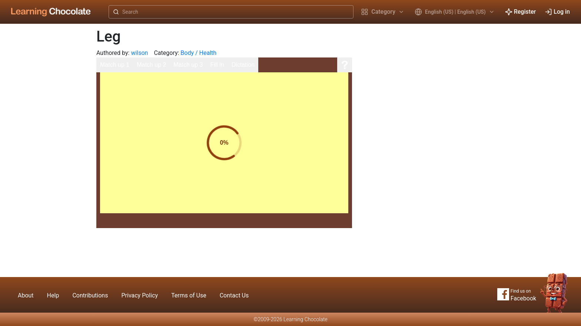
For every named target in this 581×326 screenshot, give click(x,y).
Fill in (217, 65)
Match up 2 (151, 65)
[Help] (344, 64)
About (26, 295)
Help (53, 295)
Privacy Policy (139, 295)
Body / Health (198, 52)
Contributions (90, 295)
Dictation (243, 65)
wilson (139, 52)
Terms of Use (188, 295)
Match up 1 (114, 65)
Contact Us (234, 295)
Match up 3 (188, 65)
